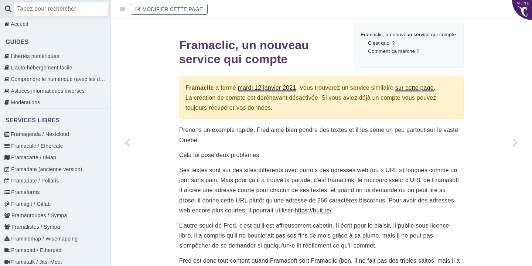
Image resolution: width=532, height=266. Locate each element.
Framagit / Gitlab (30, 204)
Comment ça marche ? (393, 51)
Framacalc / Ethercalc (36, 146)
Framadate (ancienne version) (46, 169)
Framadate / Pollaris (34, 181)
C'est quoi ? (381, 43)
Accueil (18, 24)
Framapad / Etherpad (35, 250)
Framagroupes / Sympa (38, 215)
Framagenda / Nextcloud (39, 134)
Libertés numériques (34, 56)
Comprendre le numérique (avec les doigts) (59, 79)
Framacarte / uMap (33, 157)
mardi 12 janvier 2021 (267, 88)
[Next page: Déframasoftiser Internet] (515, 142)
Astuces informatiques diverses (47, 91)
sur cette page (414, 88)
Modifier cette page (169, 9)
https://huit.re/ (312, 210)
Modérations (24, 102)
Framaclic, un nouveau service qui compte (408, 34)
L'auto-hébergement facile (40, 68)
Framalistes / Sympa (35, 227)
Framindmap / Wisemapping (44, 239)
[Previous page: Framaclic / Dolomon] (127, 142)
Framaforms (25, 192)
